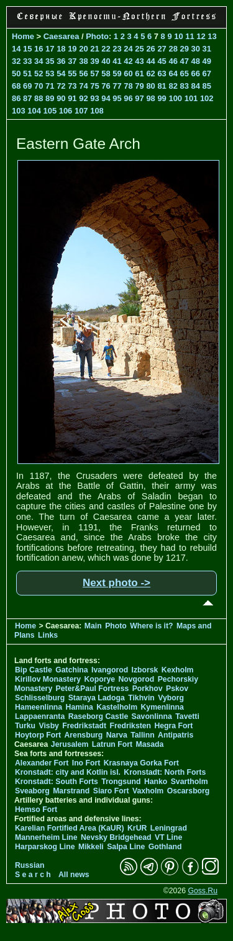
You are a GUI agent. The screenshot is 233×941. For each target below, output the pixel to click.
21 (94, 48)
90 (61, 98)
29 (184, 48)
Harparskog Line (45, 846)
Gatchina (71, 670)
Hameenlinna (38, 707)
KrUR (137, 828)
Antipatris (175, 735)
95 (116, 98)
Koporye (99, 679)
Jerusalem (70, 744)
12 (200, 36)
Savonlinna (152, 716)
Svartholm (189, 781)
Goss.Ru (202, 890)
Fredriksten (130, 725)
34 (38, 61)
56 (83, 73)
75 (94, 86)
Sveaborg (32, 791)
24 (128, 48)
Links (48, 635)
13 (212, 36)
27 (161, 48)
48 (195, 61)
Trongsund (120, 781)
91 (72, 98)
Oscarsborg (188, 791)
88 (38, 98)
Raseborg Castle (98, 716)
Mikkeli (91, 846)
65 (184, 73)
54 (61, 73)
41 (116, 61)
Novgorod (137, 679)
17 (49, 48)
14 (16, 48)
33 (27, 61)
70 (38, 86)
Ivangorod (109, 670)
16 (38, 48)
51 (27, 73)
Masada (149, 744)
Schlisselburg (40, 697)
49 (207, 61)
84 (195, 86)
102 (207, 98)
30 (195, 48)
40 (105, 61)
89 (49, 98)
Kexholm (178, 670)
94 (105, 98)
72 (61, 86)
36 (61, 61)
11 (189, 36)
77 (116, 86)
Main (93, 626)
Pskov (177, 688)
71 (49, 86)
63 (161, 73)
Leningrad (168, 828)
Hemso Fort (36, 809)
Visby (48, 725)
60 (128, 73)
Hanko (155, 781)
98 (150, 98)
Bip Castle (33, 670)
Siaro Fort (111, 791)
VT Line (168, 837)
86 (16, 98)
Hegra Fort (173, 725)
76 (105, 86)
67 (207, 73)
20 (83, 48)
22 (105, 48)
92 (83, 98)
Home (23, 36)
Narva (116, 735)
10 (178, 36)
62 (150, 73)
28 (172, 48)
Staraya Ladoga (96, 697)
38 (83, 61)
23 (116, 48)
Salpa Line (126, 846)
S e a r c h (33, 874)
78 (128, 86)
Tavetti (187, 716)
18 (61, 48)
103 (18, 110)
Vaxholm (147, 791)
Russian (30, 865)
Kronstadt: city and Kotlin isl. (68, 772)
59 (116, 73)
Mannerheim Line (46, 837)
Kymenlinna (162, 707)
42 (128, 61)
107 (81, 110)
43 (139, 61)
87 (27, 98)
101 (191, 98)
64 (172, 73)
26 (150, 48)
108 (97, 110)
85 (207, 86)
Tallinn (142, 735)
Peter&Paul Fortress (92, 688)
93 (94, 98)
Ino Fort (86, 763)
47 (184, 61)
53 (49, 73)
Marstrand (71, 791)
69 (27, 86)
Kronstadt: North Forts (165, 772)
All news (73, 874)
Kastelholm (116, 707)
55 (72, 73)
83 (184, 86)
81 (161, 86)
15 (27, 48)
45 (161, 61)
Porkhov (147, 688)
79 (139, 86)
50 (16, 73)
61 (139, 73)
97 (139, 98)
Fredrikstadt (84, 725)
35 (49, 61)
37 (72, 61)
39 (94, 61)
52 (38, 73)
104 (34, 110)
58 (105, 73)
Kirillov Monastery (48, 679)
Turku (25, 725)
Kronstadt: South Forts (56, 781)
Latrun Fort (112, 744)
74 (83, 86)
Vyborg (171, 697)
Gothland (165, 846)
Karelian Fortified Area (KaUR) (69, 828)
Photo (97, 36)
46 (172, 61)
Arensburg (83, 735)
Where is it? (151, 626)
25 (139, 48)
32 (16, 61)
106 (66, 110)
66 (195, 73)
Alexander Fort (41, 763)
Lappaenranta (40, 716)
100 (175, 98)
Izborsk (145, 670)
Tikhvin (141, 697)
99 (161, 98)
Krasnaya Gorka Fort (141, 763)
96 (128, 98)
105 (50, 110)
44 (150, 61)
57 (94, 73)
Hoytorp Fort (38, 735)
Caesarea (61, 36)
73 (72, 86)
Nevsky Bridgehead (116, 837)
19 (72, 48)
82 (172, 86)
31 (207, 48)
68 (16, 86)
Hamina (79, 707)
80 (150, 86)
